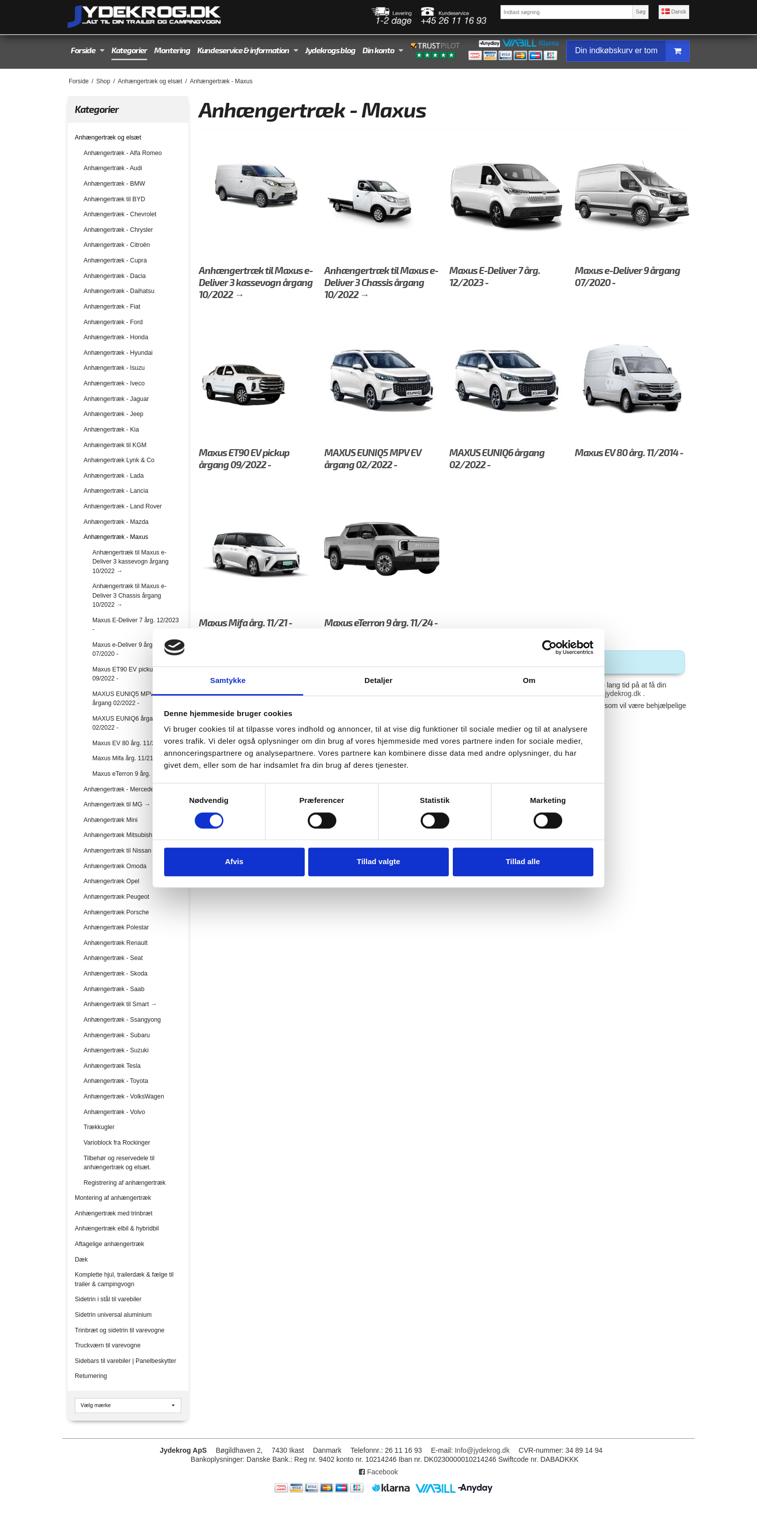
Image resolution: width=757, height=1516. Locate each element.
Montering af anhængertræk (113, 1197)
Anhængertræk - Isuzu (114, 367)
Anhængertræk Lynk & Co (119, 460)
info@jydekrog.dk (613, 694)
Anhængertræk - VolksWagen (124, 1096)
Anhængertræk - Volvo (115, 1112)
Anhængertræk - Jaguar (116, 398)
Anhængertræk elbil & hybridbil (117, 1228)
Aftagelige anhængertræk (109, 1244)
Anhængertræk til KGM (115, 445)
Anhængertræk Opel (112, 881)
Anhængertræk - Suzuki (116, 1050)
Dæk (81, 1259)
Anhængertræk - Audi (113, 168)
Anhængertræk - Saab (114, 989)
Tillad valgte (378, 861)
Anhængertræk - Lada (114, 475)
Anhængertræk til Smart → (120, 1004)
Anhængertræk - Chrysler (118, 229)
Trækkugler (99, 1127)
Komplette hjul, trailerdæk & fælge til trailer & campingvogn (124, 1279)
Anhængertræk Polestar (116, 927)
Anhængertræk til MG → (117, 804)
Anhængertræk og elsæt (108, 137)
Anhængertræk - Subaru (117, 1035)
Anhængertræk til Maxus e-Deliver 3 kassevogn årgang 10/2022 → (130, 562)
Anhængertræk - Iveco (114, 383)
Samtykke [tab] (228, 680)
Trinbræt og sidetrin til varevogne (120, 1330)
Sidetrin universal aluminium (113, 1314)
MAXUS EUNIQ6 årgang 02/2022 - (126, 723)
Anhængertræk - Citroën (117, 244)
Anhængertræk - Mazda (116, 521)
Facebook (378, 1472)
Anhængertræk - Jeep (114, 414)
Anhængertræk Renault (116, 942)
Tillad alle (523, 861)
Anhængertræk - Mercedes (120, 789)
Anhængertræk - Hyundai (118, 352)
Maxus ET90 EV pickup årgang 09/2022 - (134, 674)
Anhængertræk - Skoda (116, 973)
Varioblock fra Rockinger (117, 1142)
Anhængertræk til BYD (115, 199)
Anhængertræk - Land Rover (123, 506)
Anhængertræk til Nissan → (121, 850)
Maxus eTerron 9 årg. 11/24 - (131, 773)
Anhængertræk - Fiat (112, 306)
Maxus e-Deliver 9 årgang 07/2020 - (127, 649)
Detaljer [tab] (378, 680)
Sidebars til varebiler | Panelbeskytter (125, 1360)
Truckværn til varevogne (108, 1345)
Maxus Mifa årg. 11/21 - (124, 758)
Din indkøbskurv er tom (632, 51)
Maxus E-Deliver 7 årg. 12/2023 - (135, 625)
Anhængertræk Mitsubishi (119, 835)
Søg (640, 12)
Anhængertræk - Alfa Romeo (123, 153)
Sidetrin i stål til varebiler (108, 1299)
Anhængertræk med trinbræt (114, 1213)
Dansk (674, 12)
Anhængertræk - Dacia (115, 276)
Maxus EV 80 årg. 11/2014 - (130, 743)
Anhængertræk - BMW (115, 183)
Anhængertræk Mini (111, 819)
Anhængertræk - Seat (113, 957)
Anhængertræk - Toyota (116, 1080)
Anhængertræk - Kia (111, 429)
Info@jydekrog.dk (482, 1450)
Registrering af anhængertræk (125, 1182)
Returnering (91, 1376)
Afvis (234, 861)
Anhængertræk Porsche (116, 912)
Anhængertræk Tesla (112, 1065)
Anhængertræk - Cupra (115, 260)
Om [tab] (529, 680)
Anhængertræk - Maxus (116, 536)
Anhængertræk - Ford (113, 322)
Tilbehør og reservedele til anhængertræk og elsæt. (119, 1163)
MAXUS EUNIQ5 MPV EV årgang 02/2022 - (128, 699)
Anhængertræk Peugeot (117, 896)
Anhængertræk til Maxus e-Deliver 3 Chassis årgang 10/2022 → (129, 595)
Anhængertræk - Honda (116, 337)
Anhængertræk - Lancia (116, 490)
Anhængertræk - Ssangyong (122, 1019)
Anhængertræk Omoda (115, 866)
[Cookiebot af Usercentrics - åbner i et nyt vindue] (549, 647)
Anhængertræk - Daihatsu (119, 291)
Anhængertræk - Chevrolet (120, 214)
